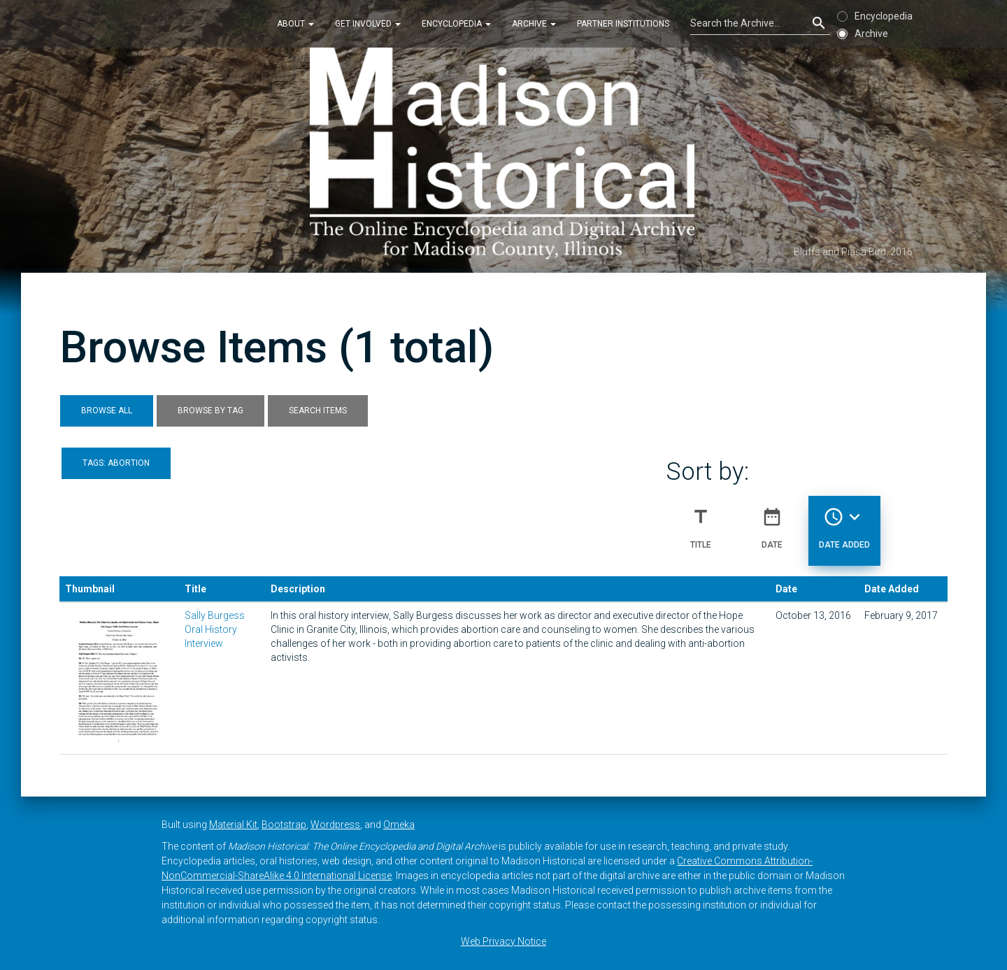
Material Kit (233, 824)
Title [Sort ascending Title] (700, 522)
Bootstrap (284, 824)
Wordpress (335, 824)
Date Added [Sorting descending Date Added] (844, 522)
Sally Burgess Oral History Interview (215, 629)
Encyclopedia (456, 24)
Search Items (318, 410)
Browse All (106, 410)
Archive (534, 24)
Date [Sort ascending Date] (772, 522)
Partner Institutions (623, 24)
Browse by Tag (210, 410)
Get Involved (368, 24)
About (295, 24)
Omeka (399, 824)
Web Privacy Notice (503, 941)
